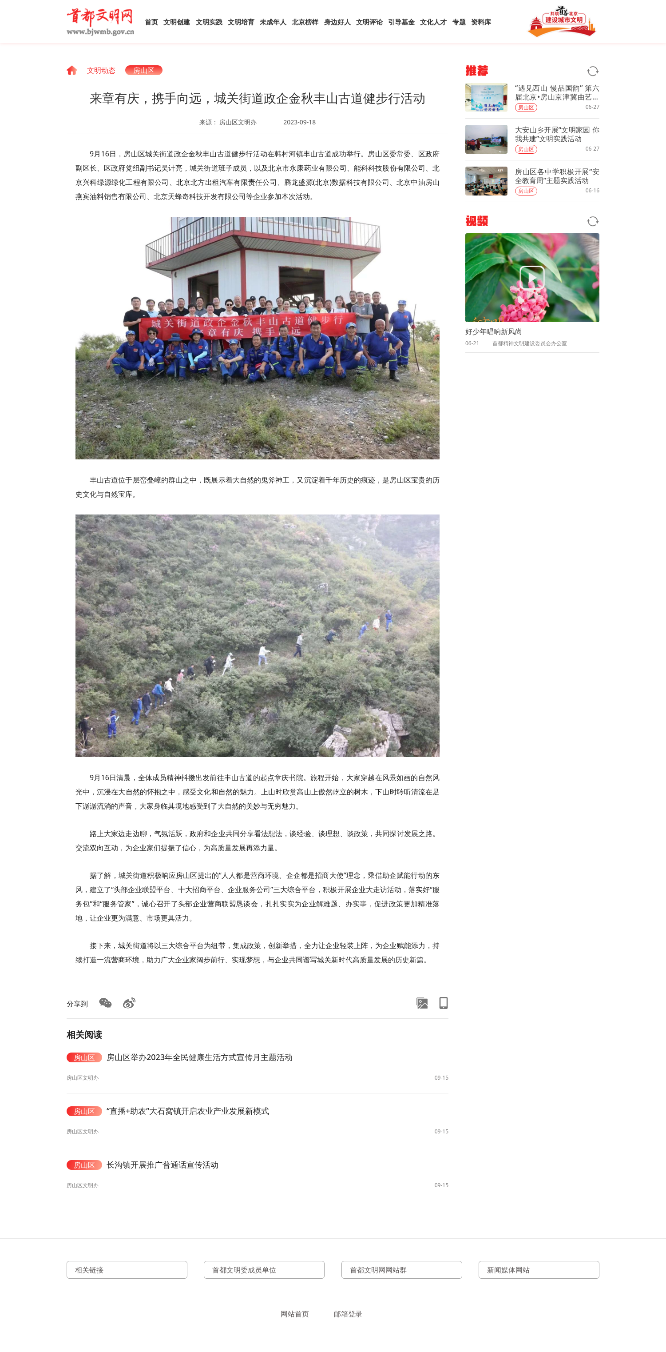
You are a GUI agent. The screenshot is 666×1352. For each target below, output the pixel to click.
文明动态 (101, 70)
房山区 (144, 70)
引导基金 (401, 21)
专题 (459, 21)
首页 (151, 21)
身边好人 (337, 21)
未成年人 (273, 21)
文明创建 (176, 21)
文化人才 (433, 21)
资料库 (481, 21)
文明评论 (369, 21)
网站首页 (295, 1314)
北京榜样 (305, 21)
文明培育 (241, 21)
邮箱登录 (348, 1314)
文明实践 (209, 21)
